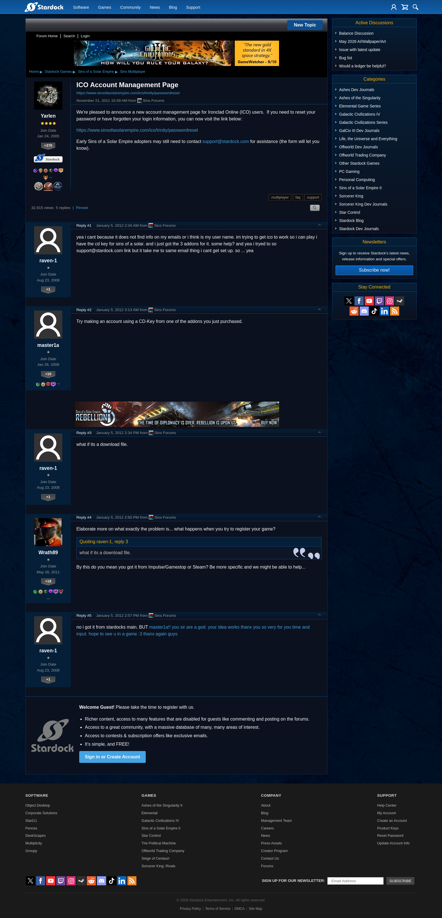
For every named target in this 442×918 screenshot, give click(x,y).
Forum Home (47, 36)
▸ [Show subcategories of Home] (41, 72)
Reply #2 (84, 310)
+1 (48, 289)
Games (104, 7)
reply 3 (121, 541)
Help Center (386, 805)
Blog (173, 7)
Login (85, 36)
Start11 (31, 820)
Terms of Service (217, 909)
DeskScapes (35, 835)
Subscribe (400, 881)
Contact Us (270, 858)
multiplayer (280, 197)
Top (320, 225)
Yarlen (48, 116)
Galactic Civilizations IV (160, 820)
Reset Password (390, 835)
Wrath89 (48, 552)
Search (69, 36)
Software (81, 7)
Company (271, 795)
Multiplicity (33, 843)
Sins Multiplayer (132, 71)
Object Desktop (37, 805)
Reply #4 (84, 517)
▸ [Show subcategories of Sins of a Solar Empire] (116, 72)
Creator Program (274, 851)
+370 (48, 145)
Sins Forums (150, 100)
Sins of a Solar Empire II (161, 828)
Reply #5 (84, 615)
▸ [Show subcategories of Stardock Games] (74, 72)
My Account (386, 813)
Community (130, 7)
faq (297, 197)
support (313, 197)
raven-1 (48, 260)
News (155, 7)
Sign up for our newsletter (293, 881)
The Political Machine (159, 843)
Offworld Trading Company (163, 851)
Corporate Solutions (41, 813)
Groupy (31, 851)
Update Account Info (393, 843)
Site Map (255, 909)
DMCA (239, 909)
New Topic (305, 25)
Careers (267, 828)
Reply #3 (84, 433)
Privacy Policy (190, 909)
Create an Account (392, 820)
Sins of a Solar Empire (96, 71)
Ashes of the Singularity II (162, 805)
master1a (48, 345)
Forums (267, 866)
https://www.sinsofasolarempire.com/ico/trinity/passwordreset (128, 93)
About (265, 805)
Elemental (150, 813)
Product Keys (388, 828)
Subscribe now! (374, 270)
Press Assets (271, 843)
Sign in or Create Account (112, 756)
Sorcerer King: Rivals (158, 866)
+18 (48, 581)
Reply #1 (84, 225)
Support (193, 7)
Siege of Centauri (155, 858)
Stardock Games (58, 71)
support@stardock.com (225, 141)
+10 (48, 374)
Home (34, 71)
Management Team (276, 820)
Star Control (151, 835)
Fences (31, 828)
